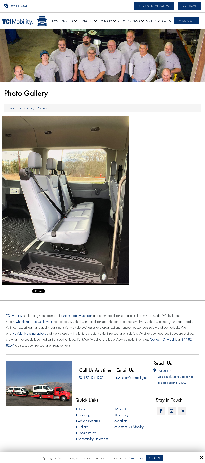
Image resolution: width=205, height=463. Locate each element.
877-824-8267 (19, 6)
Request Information (154, 6)
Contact (189, 6)
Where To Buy (186, 20)
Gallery (42, 108)
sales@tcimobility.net (132, 377)
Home (10, 108)
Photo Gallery (26, 108)
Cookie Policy (135, 458)
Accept (154, 458)
